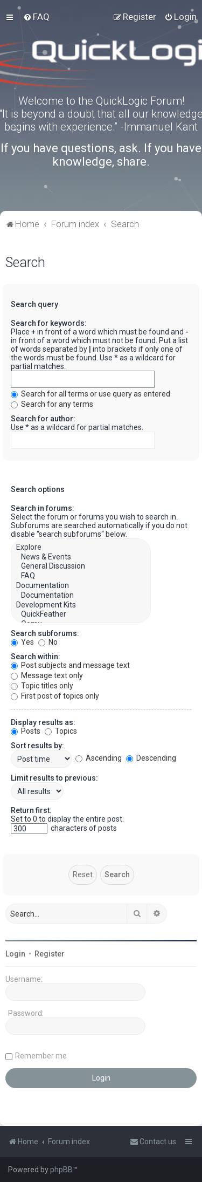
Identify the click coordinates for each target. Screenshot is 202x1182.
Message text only (47, 675)
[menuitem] (36, 16)
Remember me (41, 1055)
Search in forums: (42, 508)
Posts (25, 731)
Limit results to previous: (54, 778)
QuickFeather (81, 614)
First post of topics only (55, 696)
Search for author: (43, 418)
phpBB (61, 1169)
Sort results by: (37, 745)
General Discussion (81, 566)
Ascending (98, 758)
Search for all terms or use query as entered (90, 394)
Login (15, 953)
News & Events (81, 557)
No (48, 642)
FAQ (81, 576)
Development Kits (81, 605)
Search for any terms (52, 404)
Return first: (31, 810)
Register (49, 953)
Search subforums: (45, 633)
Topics (61, 731)
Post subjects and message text (70, 665)
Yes (22, 642)
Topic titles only (42, 685)
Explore (81, 547)
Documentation (81, 586)
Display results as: (43, 722)
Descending (151, 758)
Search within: (35, 656)
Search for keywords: (49, 323)
